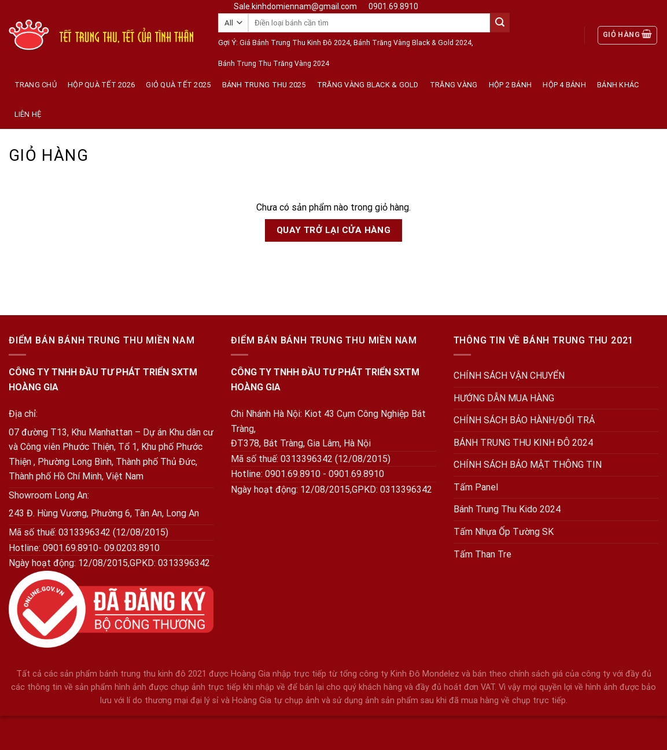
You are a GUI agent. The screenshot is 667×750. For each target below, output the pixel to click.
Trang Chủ (35, 84)
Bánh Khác (618, 84)
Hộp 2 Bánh (510, 84)
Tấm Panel (476, 487)
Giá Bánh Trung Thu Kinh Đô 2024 (294, 43)
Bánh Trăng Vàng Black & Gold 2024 (412, 43)
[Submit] (500, 22)
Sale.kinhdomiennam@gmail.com (295, 6)
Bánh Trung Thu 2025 (264, 84)
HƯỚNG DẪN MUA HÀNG (504, 398)
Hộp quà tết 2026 (101, 84)
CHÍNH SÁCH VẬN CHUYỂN (509, 375)
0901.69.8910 (393, 6)
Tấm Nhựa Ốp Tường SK (504, 531)
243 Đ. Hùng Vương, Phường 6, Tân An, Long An (104, 513)
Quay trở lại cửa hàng (334, 230)
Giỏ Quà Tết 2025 (178, 84)
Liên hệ (28, 114)
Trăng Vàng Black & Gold (368, 84)
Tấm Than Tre (482, 554)
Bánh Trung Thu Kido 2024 (507, 509)
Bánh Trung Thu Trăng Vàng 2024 (273, 64)
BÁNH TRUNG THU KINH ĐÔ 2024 (523, 442)
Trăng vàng (454, 84)
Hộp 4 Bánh (564, 84)
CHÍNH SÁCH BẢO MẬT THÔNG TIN (528, 464)
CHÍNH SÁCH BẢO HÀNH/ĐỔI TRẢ (524, 420)
